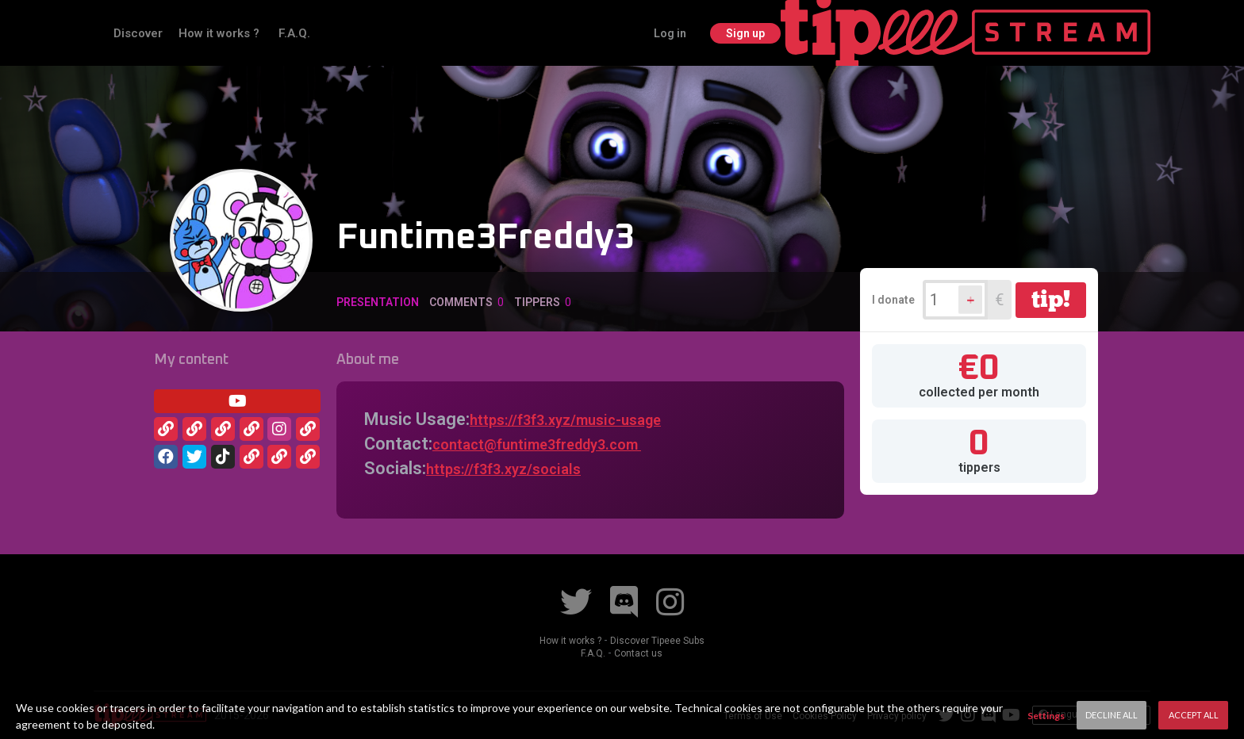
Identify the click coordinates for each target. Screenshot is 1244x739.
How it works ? (347, 32)
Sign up (1114, 32)
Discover (265, 32)
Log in (1037, 32)
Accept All (1194, 715)
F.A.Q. (421, 32)
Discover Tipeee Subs (662, 640)
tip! (1051, 298)
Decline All (1111, 715)
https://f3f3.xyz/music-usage (585, 419)
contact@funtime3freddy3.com (558, 444)
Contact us (639, 652)
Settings (1046, 716)
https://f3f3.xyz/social (513, 468)
